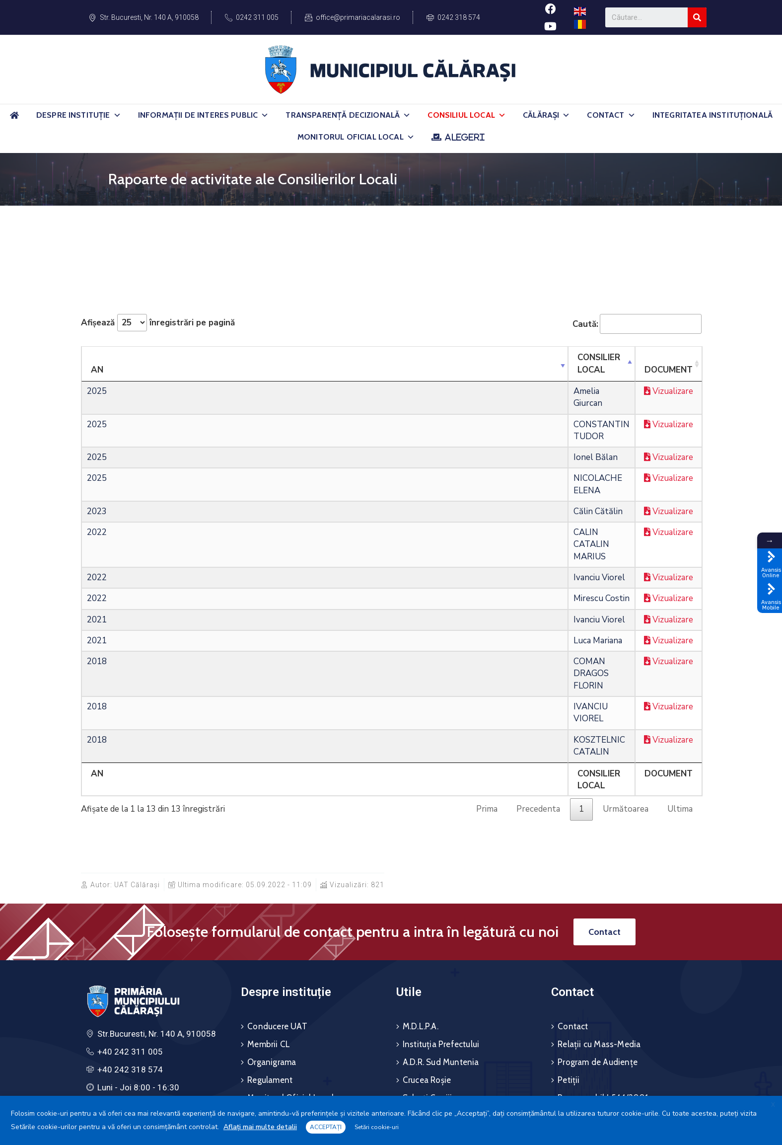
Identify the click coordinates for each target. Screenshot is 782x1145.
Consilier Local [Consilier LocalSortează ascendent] (221, 357)
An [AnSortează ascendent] (97, 357)
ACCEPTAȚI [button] (326, 1127)
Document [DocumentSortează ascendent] (533, 357)
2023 (97, 463)
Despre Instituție (78, 115)
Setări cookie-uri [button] (377, 1127)
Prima (487, 676)
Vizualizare (601, 379)
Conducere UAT (277, 894)
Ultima (680, 676)
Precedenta (538, 676)
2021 (97, 547)
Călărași (546, 115)
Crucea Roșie (427, 947)
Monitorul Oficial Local (356, 137)
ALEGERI (464, 137)
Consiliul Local (466, 115)
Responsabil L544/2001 (603, 965)
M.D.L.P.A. (420, 894)
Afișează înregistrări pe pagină (158, 322)
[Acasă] (14, 119)
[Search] (697, 17)
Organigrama (271, 929)
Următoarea (625, 676)
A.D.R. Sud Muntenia (441, 929)
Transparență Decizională (348, 115)
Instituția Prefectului (441, 911)
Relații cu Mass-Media (599, 911)
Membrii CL (268, 911)
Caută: (637, 324)
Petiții (568, 947)
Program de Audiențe (598, 929)
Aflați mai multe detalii (260, 1127)
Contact (611, 115)
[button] (117, 115)
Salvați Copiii (427, 965)
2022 (97, 484)
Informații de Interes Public (203, 115)
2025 (97, 379)
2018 (97, 589)
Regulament (269, 947)
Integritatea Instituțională (712, 115)
